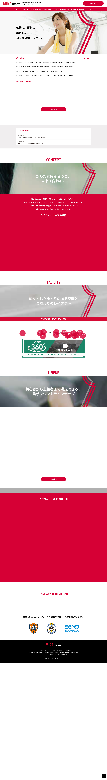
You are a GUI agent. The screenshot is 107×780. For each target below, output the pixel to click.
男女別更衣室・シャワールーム (82, 401)
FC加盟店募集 (80, 9)
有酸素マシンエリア (73, 375)
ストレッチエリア (22, 372)
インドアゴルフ (43, 9)
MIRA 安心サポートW (64, 769)
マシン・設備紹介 (33, 9)
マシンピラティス (52, 9)
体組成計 (67, 399)
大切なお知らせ (23, 157)
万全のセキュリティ (51, 769)
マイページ (88, 9)
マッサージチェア (80, 366)
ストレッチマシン (56, 361)
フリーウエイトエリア (40, 371)
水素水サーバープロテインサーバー (74, 403)
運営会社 (57, 772)
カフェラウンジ (42, 404)
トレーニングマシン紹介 (50, 767)
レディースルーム (44, 360)
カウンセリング (35, 769)
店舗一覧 (92, 3)
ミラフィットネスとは (22, 9)
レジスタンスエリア (64, 368)
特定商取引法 (64, 772)
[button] (53, 109)
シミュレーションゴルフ (56, 393)
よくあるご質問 (62, 9)
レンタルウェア (69, 392)
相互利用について (69, 767)
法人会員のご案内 (71, 9)
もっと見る (86, 58)
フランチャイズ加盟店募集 (48, 772)
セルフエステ (76, 396)
